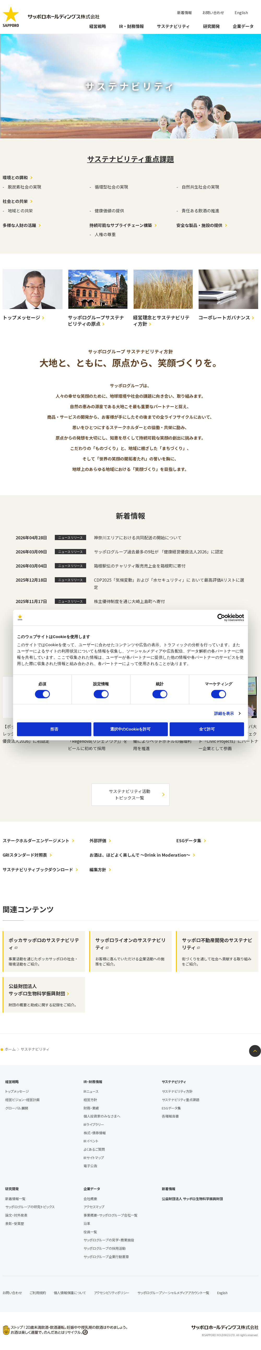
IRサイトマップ (94, 1157)
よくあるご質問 (94, 1149)
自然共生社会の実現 (200, 187)
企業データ (243, 26)
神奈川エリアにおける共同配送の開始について (138, 537)
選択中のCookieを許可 (130, 729)
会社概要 (90, 1198)
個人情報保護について (70, 1292)
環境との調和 (15, 177)
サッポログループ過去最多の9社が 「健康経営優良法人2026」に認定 (158, 551)
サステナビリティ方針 (177, 1091)
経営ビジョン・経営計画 (22, 1099)
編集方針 (98, 869)
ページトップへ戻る (255, 1051)
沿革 (87, 1223)
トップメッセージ (17, 1091)
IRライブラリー (94, 1124)
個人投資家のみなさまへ (102, 1116)
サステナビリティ (173, 26)
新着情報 (184, 12)
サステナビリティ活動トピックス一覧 (129, 794)
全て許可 (207, 729)
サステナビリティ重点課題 (130, 159)
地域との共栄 (20, 210)
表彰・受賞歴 (14, 1223)
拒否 (54, 729)
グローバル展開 (16, 1108)
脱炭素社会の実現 (24, 187)
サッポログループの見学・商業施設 (109, 1239)
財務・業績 (91, 1108)
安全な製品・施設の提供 (199, 225)
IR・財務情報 (131, 26)
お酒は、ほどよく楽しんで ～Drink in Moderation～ (140, 855)
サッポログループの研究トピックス (30, 1206)
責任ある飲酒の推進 (200, 210)
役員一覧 (90, 1231)
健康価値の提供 (109, 210)
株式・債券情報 (95, 1132)
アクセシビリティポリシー (111, 1292)
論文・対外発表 (16, 1215)
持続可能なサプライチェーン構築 (121, 225)
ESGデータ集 (188, 840)
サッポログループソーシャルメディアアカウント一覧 (173, 1292)
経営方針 (90, 1099)
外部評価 (98, 840)
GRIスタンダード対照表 (25, 855)
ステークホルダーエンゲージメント (36, 840)
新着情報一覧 (15, 1198)
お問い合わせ (213, 12)
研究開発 (211, 26)
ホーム (10, 1049)
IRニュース (91, 1091)
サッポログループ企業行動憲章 (106, 1256)
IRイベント (91, 1140)
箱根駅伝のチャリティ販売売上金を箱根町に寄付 (140, 566)
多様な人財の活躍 (19, 225)
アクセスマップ (94, 1206)
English (241, 12)
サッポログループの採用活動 (105, 1248)
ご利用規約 (38, 1292)
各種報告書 (170, 1116)
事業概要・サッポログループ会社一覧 (111, 1215)
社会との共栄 (15, 201)
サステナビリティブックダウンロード (38, 869)
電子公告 (90, 1165)
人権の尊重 (105, 234)
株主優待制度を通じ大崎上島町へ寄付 (129, 601)
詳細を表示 (224, 713)
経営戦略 (97, 26)
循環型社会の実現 (111, 187)
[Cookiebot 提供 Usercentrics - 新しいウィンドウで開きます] (221, 617)
